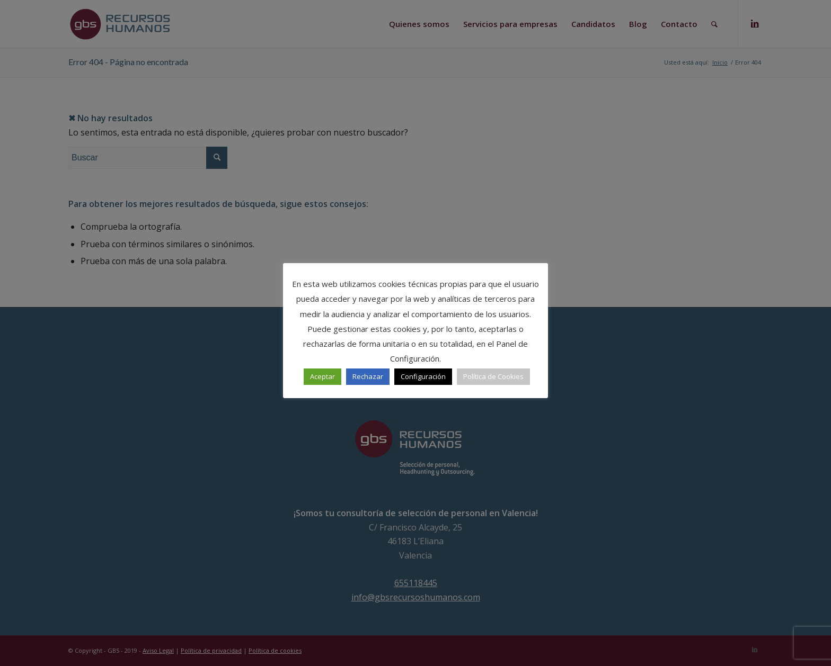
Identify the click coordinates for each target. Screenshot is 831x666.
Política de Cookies (493, 376)
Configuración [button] (423, 376)
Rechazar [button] (367, 376)
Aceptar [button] (322, 376)
